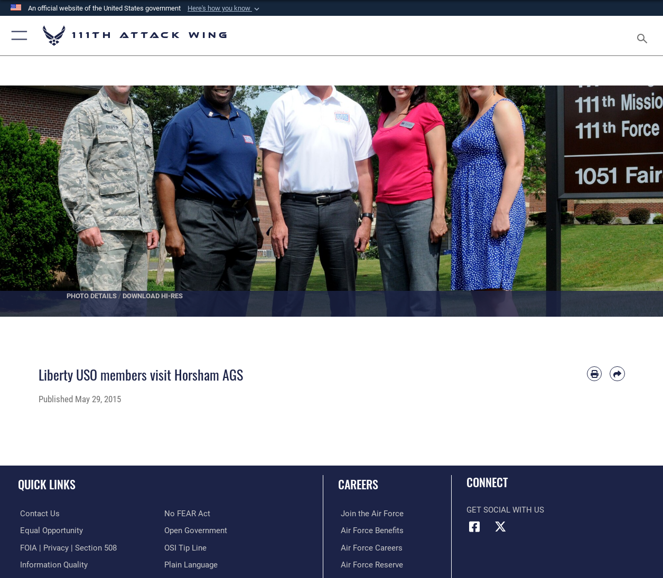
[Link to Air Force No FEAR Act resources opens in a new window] (187, 513)
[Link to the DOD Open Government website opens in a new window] (195, 530)
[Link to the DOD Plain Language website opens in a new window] (191, 564)
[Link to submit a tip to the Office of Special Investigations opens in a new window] (185, 547)
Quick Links (47, 483)
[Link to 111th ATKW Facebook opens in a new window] (474, 527)
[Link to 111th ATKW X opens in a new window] (500, 527)
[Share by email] (617, 373)
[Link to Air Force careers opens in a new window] (369, 547)
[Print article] (594, 373)
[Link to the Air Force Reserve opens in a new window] (369, 564)
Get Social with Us (505, 510)
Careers (358, 483)
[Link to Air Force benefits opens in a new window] (369, 530)
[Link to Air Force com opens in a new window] (369, 513)
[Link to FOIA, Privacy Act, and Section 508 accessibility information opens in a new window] (66, 547)
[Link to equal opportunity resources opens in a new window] (49, 530)
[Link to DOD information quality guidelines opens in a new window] (52, 564)
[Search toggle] (644, 35)
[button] (225, 8)
